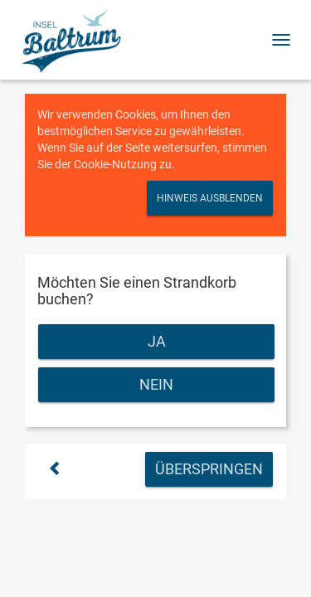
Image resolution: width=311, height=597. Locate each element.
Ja (157, 341)
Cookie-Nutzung (115, 164)
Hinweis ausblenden (210, 198)
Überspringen (209, 469)
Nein (156, 384)
